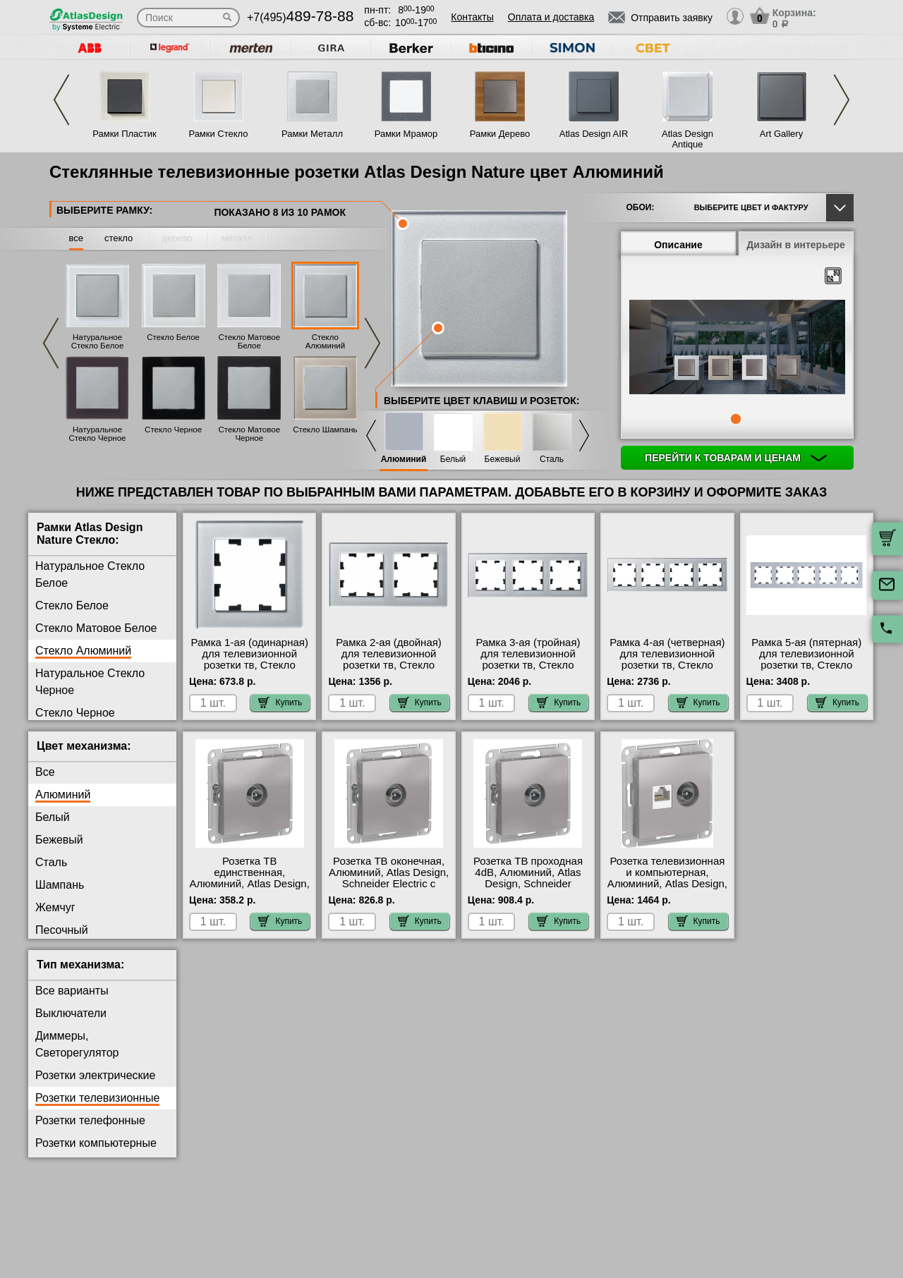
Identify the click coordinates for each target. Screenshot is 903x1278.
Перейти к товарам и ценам (736, 457)
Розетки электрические (95, 1075)
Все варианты (72, 991)
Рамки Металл (312, 133)
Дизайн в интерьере (795, 244)
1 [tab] (736, 419)
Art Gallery (781, 133)
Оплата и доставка (551, 17)
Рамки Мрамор (406, 133)
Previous (61, 100)
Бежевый (503, 459)
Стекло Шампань (325, 429)
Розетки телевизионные (97, 1098)
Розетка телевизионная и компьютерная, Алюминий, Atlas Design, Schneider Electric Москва (667, 884)
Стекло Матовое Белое (249, 341)
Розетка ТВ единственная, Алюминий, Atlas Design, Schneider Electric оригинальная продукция (250, 889)
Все (45, 772)
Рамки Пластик (124, 133)
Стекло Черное (173, 429)
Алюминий (404, 459)
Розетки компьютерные (96, 1143)
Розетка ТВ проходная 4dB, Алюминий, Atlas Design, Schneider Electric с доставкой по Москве (528, 884)
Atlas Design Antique (687, 139)
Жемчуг (55, 907)
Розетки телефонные (90, 1120)
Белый (453, 459)
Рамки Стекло (218, 133)
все (76, 238)
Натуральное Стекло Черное (97, 433)
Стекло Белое (173, 337)
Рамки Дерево (500, 133)
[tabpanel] (737, 348)
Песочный (61, 930)
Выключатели (71, 1013)
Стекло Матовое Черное (249, 433)
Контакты (472, 17)
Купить (280, 702)
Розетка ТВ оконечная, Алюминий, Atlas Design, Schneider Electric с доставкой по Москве (389, 878)
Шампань (59, 885)
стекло (118, 238)
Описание (678, 244)
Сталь (552, 459)
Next (841, 100)
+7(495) (300, 17)
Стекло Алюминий (325, 341)
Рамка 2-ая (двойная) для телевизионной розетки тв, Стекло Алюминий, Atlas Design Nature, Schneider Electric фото (388, 671)
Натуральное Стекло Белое (97, 341)
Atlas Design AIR (594, 133)
